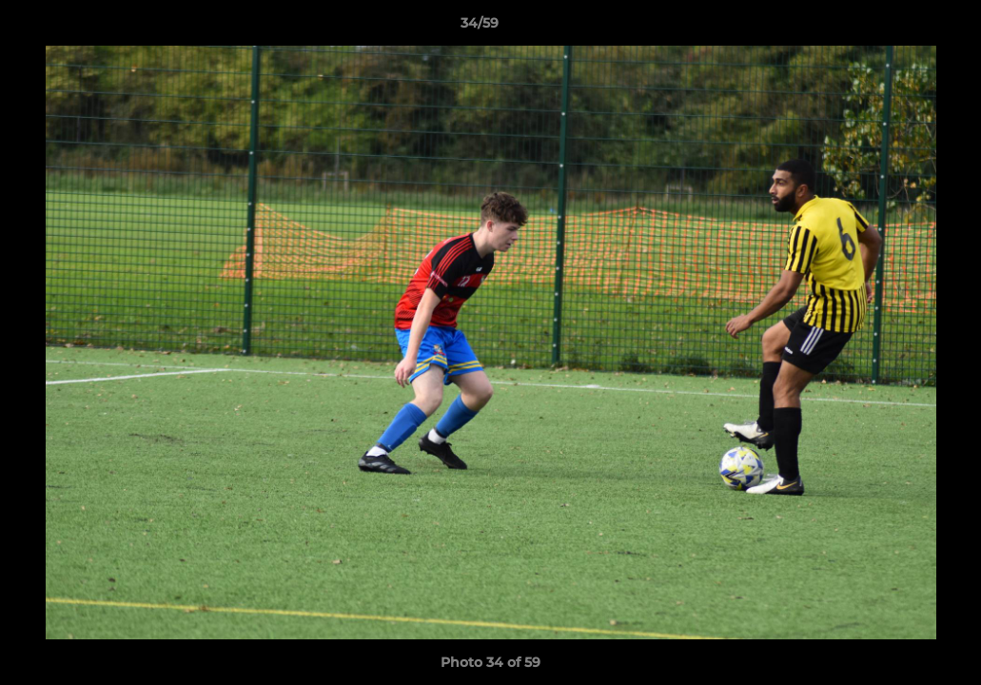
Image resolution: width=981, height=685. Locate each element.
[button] (901, 27)
